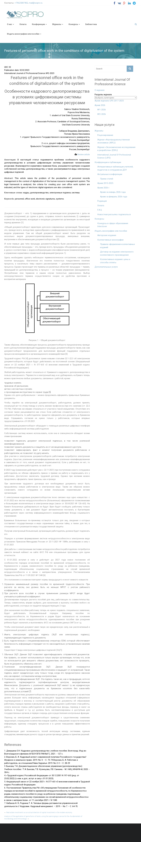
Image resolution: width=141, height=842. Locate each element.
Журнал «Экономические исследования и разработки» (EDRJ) (116, 149)
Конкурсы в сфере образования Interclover (112, 225)
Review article (82, 154)
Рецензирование (105, 135)
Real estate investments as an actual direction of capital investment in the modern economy (38, 812)
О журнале (100, 90)
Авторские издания (106, 235)
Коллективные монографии (110, 240)
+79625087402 (21, 3)
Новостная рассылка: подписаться (114, 214)
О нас (9, 24)
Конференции (38, 24)
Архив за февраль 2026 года (113, 196)
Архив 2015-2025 (105, 183)
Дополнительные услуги (106, 267)
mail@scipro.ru (35, 3)
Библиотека (91, 24)
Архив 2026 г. (103, 187)
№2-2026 (101, 114)
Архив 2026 (100, 105)
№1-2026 (101, 109)
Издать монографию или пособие (23, 34)
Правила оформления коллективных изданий (117, 246)
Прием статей (106, 179)
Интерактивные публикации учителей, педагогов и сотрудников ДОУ (115, 168)
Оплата (22, 24)
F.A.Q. (99, 210)
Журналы (56, 24)
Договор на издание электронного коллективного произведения (117, 253)
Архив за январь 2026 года (113, 192)
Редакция (102, 201)
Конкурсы (73, 24)
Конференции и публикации (108, 162)
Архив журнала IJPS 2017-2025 (109, 100)
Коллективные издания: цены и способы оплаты (115, 261)
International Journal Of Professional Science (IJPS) (114, 156)
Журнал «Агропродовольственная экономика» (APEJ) (113, 141)
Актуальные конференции (109, 174)
